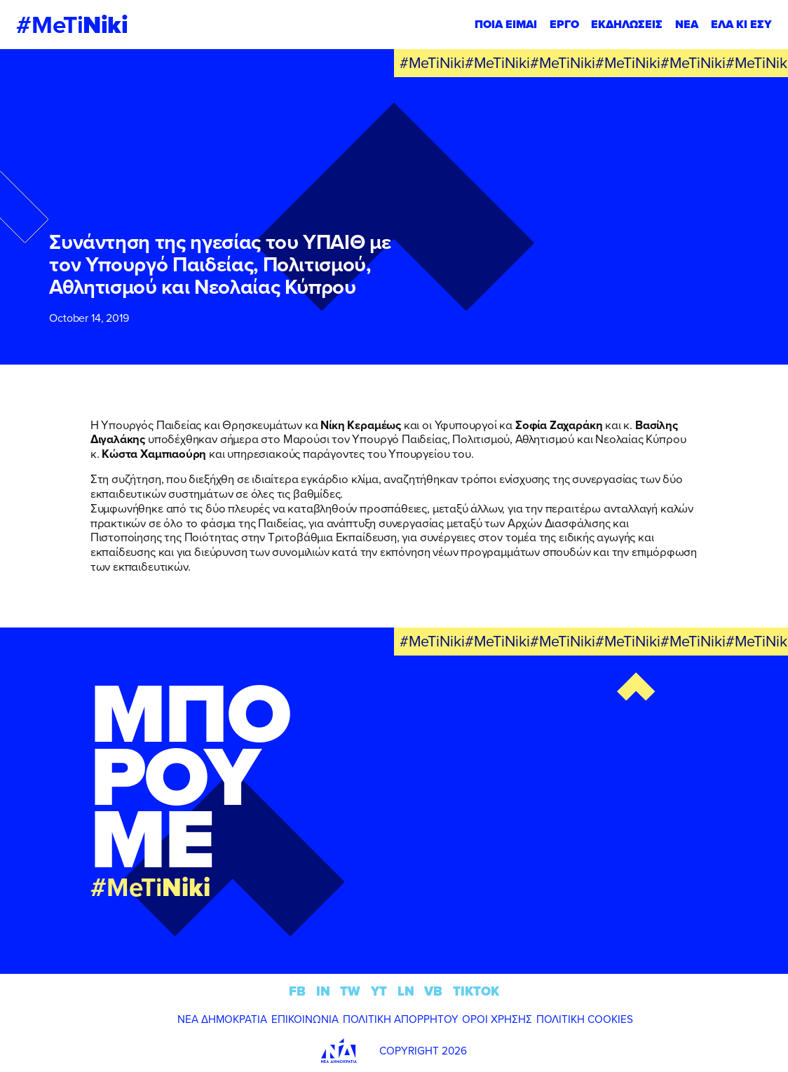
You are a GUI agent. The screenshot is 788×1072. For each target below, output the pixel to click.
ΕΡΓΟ (564, 24)
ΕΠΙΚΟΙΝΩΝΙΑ (305, 1018)
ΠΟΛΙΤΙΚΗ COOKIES (584, 1018)
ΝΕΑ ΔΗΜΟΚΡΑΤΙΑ (222, 1018)
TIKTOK (476, 991)
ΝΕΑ (686, 24)
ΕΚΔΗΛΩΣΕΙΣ (627, 24)
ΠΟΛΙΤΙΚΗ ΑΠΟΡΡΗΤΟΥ (400, 1018)
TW (350, 991)
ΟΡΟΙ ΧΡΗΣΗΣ (497, 1018)
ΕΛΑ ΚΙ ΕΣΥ (741, 24)
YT (379, 991)
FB (297, 991)
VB (433, 991)
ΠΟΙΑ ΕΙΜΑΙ (506, 24)
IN (323, 991)
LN (406, 991)
